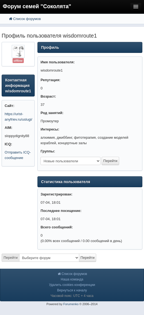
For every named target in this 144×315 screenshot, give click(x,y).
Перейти (11, 258)
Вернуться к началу (72, 290)
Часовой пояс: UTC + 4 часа (72, 296)
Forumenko (70, 304)
